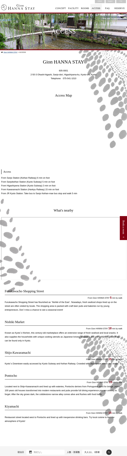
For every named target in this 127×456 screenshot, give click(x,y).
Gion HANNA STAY (10, 52)
